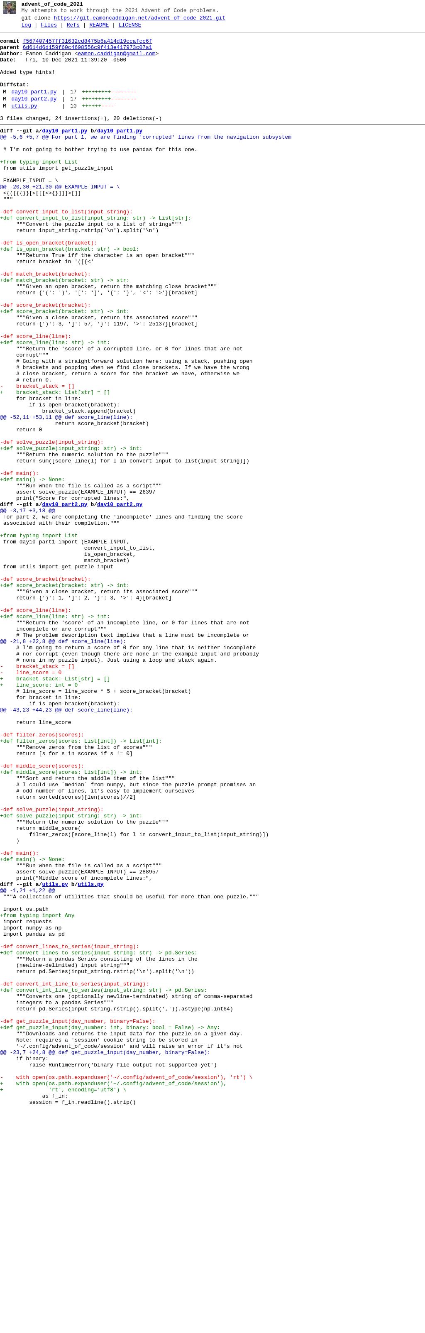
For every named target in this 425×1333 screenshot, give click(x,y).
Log (26, 28)
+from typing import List (39, 188)
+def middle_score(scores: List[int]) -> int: (71, 920)
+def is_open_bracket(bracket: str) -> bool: (69, 292)
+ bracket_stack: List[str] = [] (55, 464)
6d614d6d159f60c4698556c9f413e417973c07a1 (87, 53)
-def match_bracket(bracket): (45, 322)
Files (49, 28)
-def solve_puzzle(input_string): (52, 524)
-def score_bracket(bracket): (45, 360)
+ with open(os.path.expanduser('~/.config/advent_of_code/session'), (113, 1294)
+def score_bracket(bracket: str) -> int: (64, 367)
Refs (73, 28)
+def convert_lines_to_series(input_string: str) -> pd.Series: (99, 1137)
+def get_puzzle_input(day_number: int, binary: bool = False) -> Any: (110, 1226)
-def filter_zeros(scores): (42, 875)
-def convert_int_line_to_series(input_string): (74, 1174)
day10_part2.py (33, 115)
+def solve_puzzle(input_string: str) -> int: (71, 532)
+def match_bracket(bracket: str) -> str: (64, 330)
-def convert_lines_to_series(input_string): (69, 1129)
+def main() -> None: (32, 569)
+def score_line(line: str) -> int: (55, 404)
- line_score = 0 (30, 801)
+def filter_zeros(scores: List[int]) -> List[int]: (81, 883)
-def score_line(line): (35, 397)
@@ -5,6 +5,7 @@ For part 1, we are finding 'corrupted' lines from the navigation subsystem (145, 158)
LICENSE (130, 28)
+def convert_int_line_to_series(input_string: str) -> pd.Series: (103, 1182)
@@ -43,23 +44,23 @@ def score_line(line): (66, 845)
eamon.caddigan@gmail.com (116, 61)
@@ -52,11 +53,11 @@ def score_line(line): (66, 494)
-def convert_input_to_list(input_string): (66, 248)
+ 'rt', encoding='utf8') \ (63, 1301)
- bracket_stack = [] (37, 457)
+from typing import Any (37, 1092)
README (99, 28)
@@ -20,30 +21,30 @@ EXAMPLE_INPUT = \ (60, 218)
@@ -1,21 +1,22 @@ (27, 1062)
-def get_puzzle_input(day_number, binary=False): (77, 1219)
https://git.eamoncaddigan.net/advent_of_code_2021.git (139, 20)
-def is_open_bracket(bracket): (48, 285)
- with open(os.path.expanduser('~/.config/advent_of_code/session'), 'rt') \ (126, 1286)
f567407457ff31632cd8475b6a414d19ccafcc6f (87, 46)
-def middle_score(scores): (42, 913)
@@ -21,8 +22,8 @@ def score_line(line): (63, 763)
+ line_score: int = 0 (39, 815)
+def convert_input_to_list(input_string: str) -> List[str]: (95, 255)
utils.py (24, 123)
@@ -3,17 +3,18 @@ (27, 606)
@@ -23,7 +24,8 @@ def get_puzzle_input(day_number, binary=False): (105, 1256)
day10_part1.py (33, 106)
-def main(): (19, 561)
